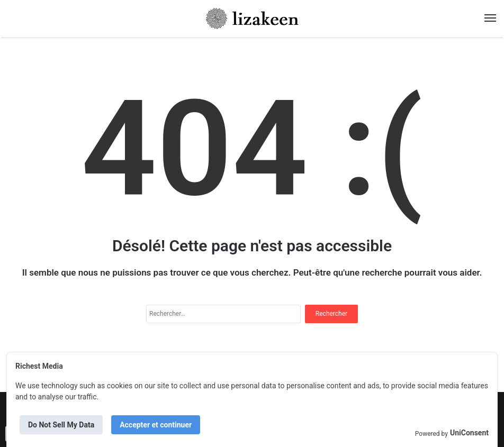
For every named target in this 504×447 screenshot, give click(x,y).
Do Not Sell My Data (61, 425)
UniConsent (469, 432)
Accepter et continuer (156, 425)
